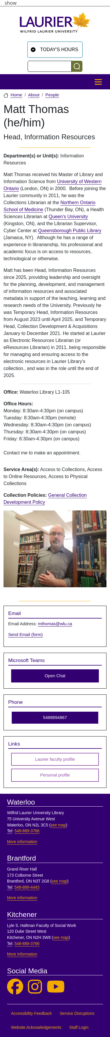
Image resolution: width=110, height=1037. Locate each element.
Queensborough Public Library (69, 230)
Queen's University (68, 216)
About (34, 95)
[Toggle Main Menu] (98, 82)
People (52, 95)
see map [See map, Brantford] (59, 881)
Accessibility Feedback (31, 1013)
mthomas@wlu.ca (55, 623)
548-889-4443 (26, 887)
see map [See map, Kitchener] (61, 937)
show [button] (10, 3)
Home (16, 95)
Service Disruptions (77, 1013)
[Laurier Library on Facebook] (15, 987)
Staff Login (78, 1027)
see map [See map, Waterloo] (58, 825)
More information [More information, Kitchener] (22, 954)
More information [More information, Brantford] (22, 898)
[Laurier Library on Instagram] (35, 987)
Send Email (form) (25, 634)
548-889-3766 (26, 831)
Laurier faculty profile (55, 759)
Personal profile (55, 775)
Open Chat (55, 675)
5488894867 (55, 717)
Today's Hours (59, 49)
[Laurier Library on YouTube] (56, 987)
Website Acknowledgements (36, 1027)
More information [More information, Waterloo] (22, 842)
